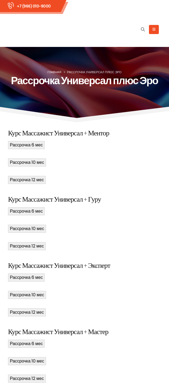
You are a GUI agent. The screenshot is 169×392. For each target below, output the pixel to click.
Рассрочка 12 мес (27, 180)
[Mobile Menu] (154, 29)
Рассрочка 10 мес (27, 162)
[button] (143, 29)
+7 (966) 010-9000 (34, 6)
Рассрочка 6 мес (26, 145)
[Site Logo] (29, 29)
